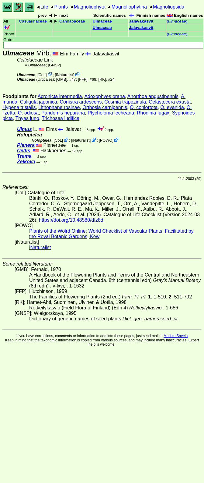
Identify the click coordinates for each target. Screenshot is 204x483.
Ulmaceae (102, 21)
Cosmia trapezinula (125, 101)
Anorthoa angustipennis (152, 96)
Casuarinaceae (33, 21)
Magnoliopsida (168, 6)
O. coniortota (144, 107)
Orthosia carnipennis (104, 107)
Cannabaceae (72, 21)
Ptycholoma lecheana (111, 112)
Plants (60, 6)
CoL (41, 74)
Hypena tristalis (19, 107)
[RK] (102, 79)
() (177, 21)
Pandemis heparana (63, 112)
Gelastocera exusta (170, 101)
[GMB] (61, 79)
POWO (106, 140)
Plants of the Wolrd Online (57, 231)
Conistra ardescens (81, 101)
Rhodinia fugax (153, 112)
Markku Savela (176, 336)
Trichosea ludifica (60, 118)
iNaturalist (64, 74)
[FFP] (83, 79)
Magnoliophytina (129, 6)
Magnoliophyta (89, 6)
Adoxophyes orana (104, 96)
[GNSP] (54, 65)
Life (44, 6)
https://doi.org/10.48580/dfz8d (71, 220)
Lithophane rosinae (59, 107)
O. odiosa (28, 112)
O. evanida (172, 107)
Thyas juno (27, 118)
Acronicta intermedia (60, 96)
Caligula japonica (38, 101)
